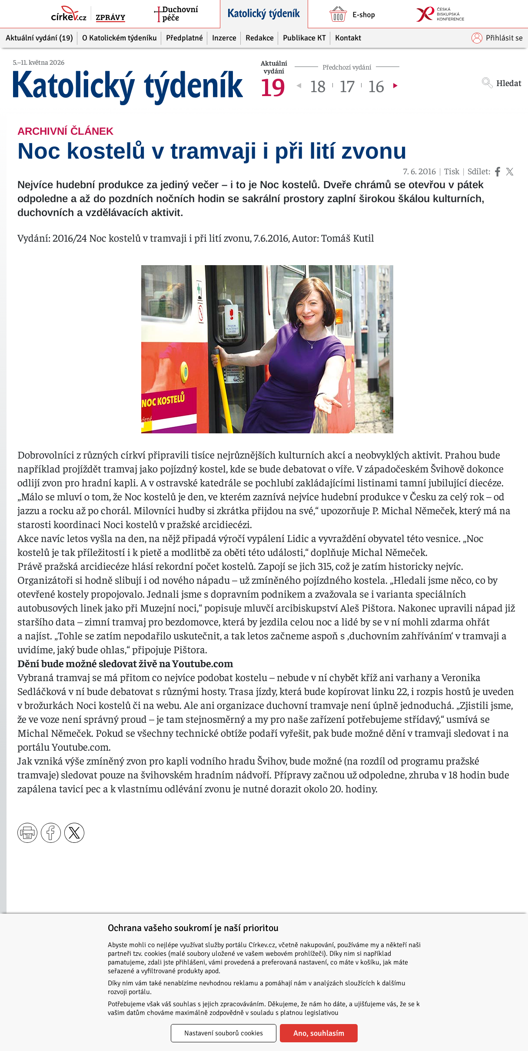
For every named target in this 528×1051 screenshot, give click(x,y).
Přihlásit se (497, 38)
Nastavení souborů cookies (223, 1033)
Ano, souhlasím (318, 1033)
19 (273, 85)
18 (317, 85)
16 (376, 85)
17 (347, 85)
